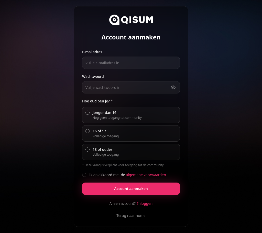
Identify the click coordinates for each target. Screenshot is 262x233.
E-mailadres (92, 51)
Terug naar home (130, 215)
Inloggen (144, 203)
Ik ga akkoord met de (127, 174)
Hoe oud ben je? (97, 101)
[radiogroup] (131, 133)
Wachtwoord (93, 76)
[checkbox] (84, 175)
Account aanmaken (131, 188)
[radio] (87, 113)
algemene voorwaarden (146, 174)
